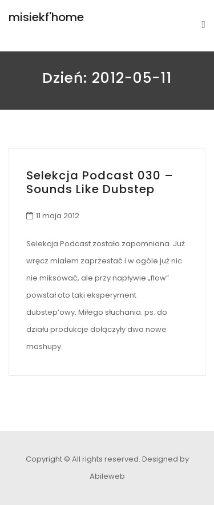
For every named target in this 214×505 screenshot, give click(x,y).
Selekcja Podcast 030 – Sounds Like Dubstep (99, 182)
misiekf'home (46, 17)
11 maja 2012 (57, 215)
